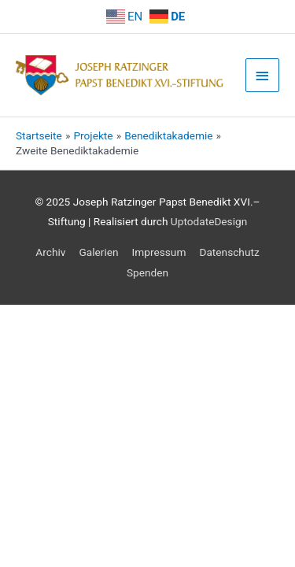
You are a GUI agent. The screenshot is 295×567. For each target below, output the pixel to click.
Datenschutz (229, 252)
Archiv (50, 252)
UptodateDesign (209, 221)
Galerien (98, 252)
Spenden (147, 272)
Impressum (159, 252)
